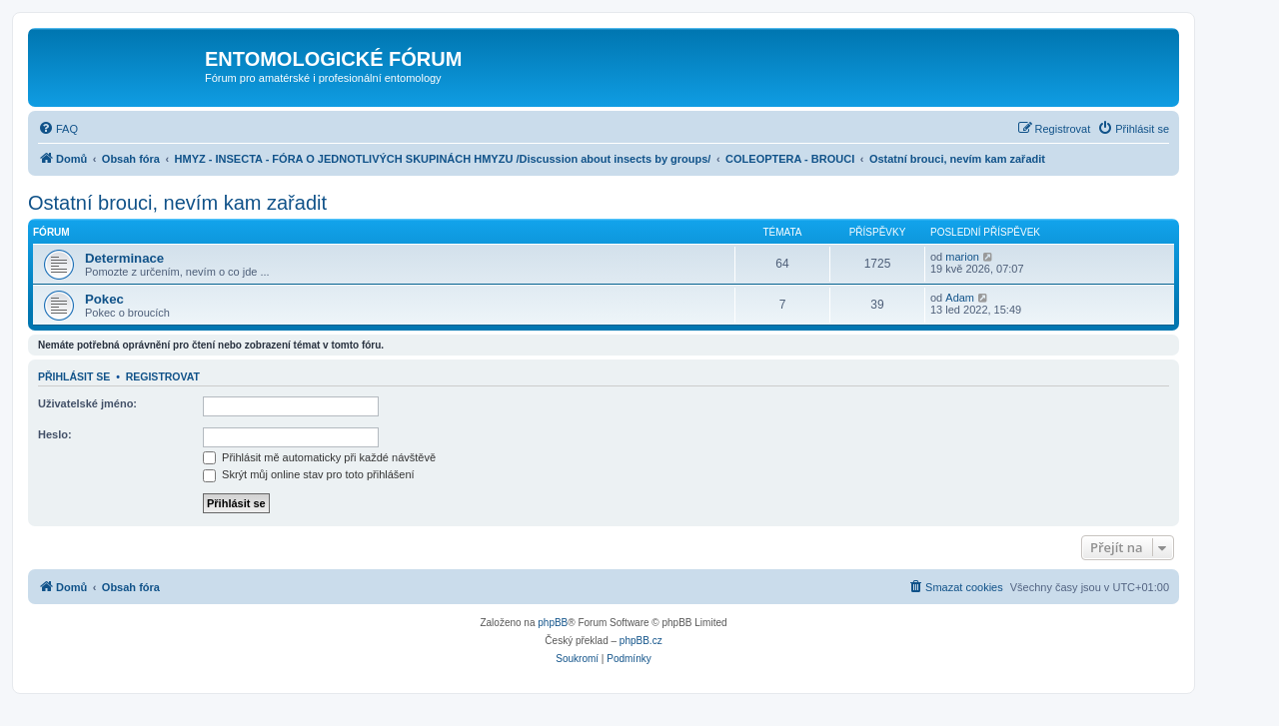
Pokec (104, 299)
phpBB (553, 622)
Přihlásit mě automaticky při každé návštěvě (319, 457)
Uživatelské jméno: (87, 403)
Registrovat (163, 376)
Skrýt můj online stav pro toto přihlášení (309, 474)
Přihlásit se (74, 376)
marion (962, 257)
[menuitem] (58, 129)
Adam (959, 298)
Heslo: (55, 434)
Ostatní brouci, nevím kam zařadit (177, 203)
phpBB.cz (641, 640)
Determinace (124, 258)
